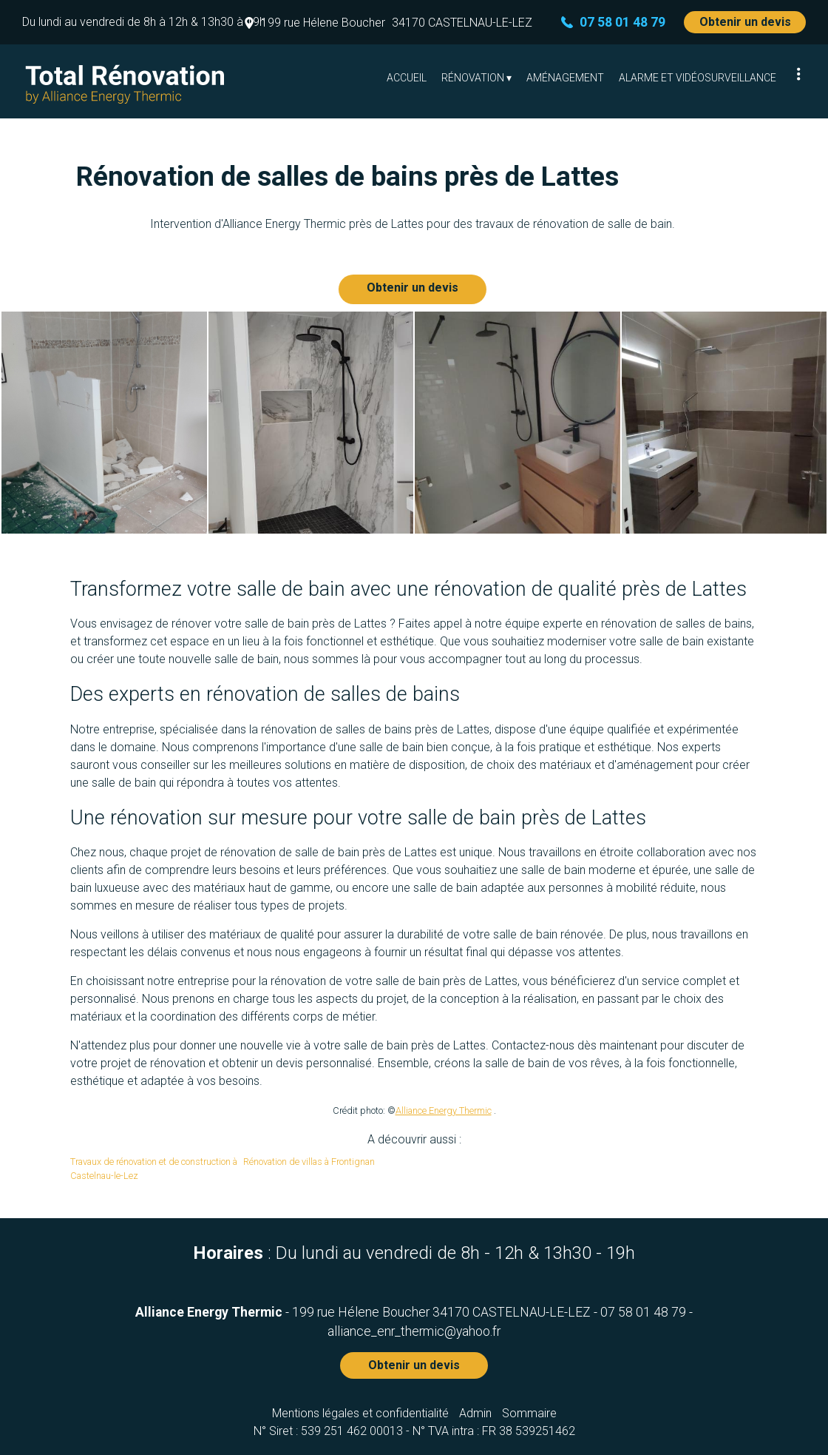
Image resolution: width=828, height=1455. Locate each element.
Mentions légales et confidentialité (360, 1413)
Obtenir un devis (745, 22)
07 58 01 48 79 (643, 1312)
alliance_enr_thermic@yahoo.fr (414, 1331)
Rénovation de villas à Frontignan (309, 1161)
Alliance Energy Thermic (444, 1110)
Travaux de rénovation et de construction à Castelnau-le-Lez (153, 1168)
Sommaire (529, 1413)
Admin (475, 1413)
